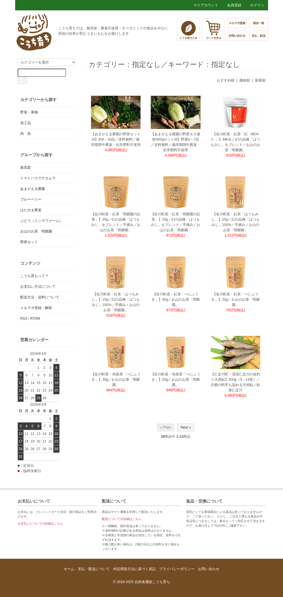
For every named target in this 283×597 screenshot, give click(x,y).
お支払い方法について (38, 286)
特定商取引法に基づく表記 (134, 569)
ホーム (69, 569)
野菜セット (29, 242)
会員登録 (231, 5)
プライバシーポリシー (176, 569)
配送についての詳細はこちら (121, 519)
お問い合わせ (208, 569)
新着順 (260, 80)
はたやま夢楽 (30, 210)
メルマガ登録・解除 (36, 308)
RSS (24, 318)
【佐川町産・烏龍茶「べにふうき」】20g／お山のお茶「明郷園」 (175, 379)
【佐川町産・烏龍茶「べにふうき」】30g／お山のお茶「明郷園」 (116, 379)
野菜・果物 (29, 112)
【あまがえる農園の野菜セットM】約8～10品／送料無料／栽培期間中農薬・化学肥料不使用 (116, 139)
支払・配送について (94, 569)
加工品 (25, 123)
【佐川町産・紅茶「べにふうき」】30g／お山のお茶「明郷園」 (175, 299)
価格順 (244, 80)
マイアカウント (203, 5)
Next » (186, 427)
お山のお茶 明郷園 (36, 231)
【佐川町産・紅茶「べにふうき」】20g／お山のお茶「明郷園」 (235, 299)
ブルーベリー (30, 199)
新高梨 (25, 167)
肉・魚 (25, 133)
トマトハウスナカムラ (38, 178)
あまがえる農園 (32, 189)
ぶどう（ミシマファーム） (41, 221)
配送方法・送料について (39, 297)
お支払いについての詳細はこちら (40, 523)
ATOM (35, 318)
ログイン (254, 5)
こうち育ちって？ (34, 276)
